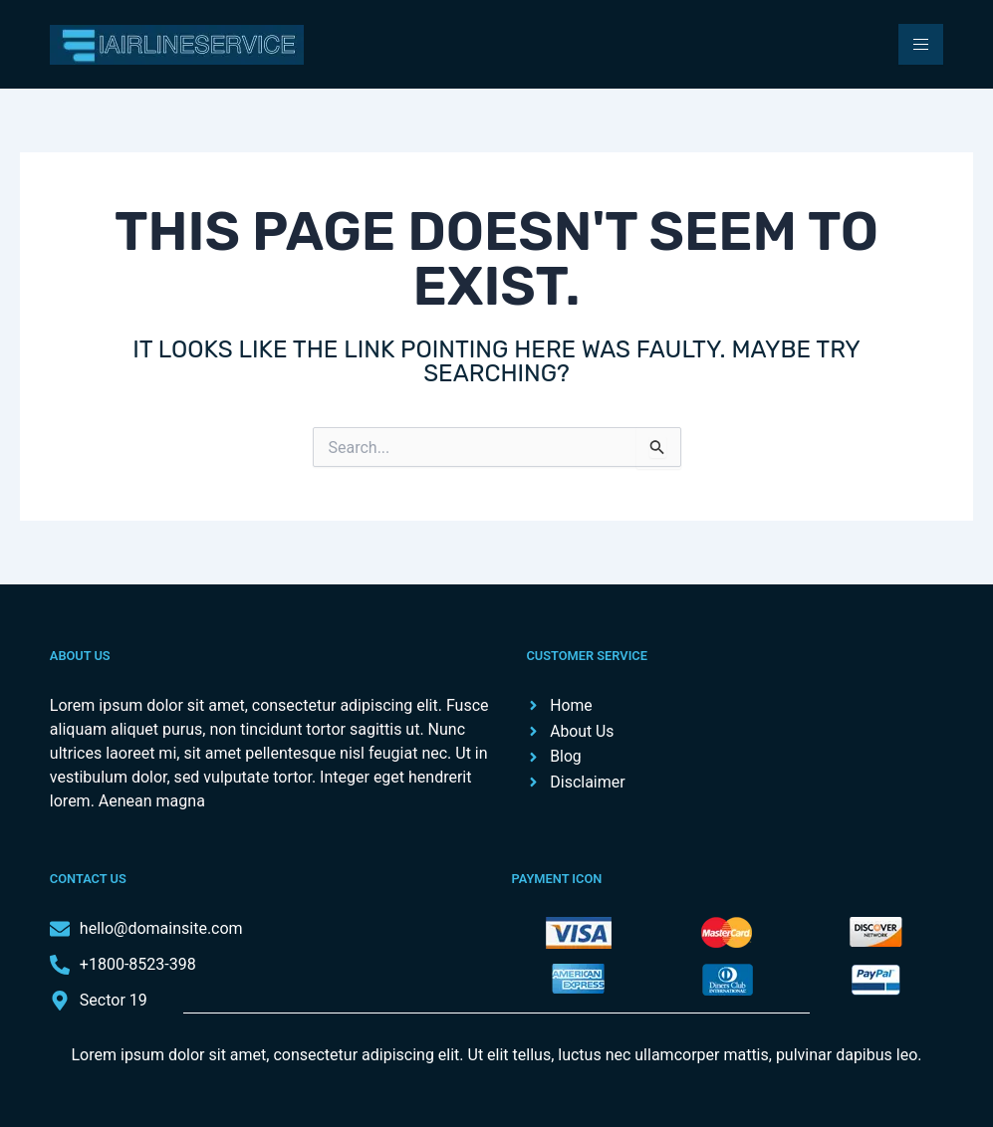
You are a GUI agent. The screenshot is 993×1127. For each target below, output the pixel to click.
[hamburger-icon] (920, 44)
